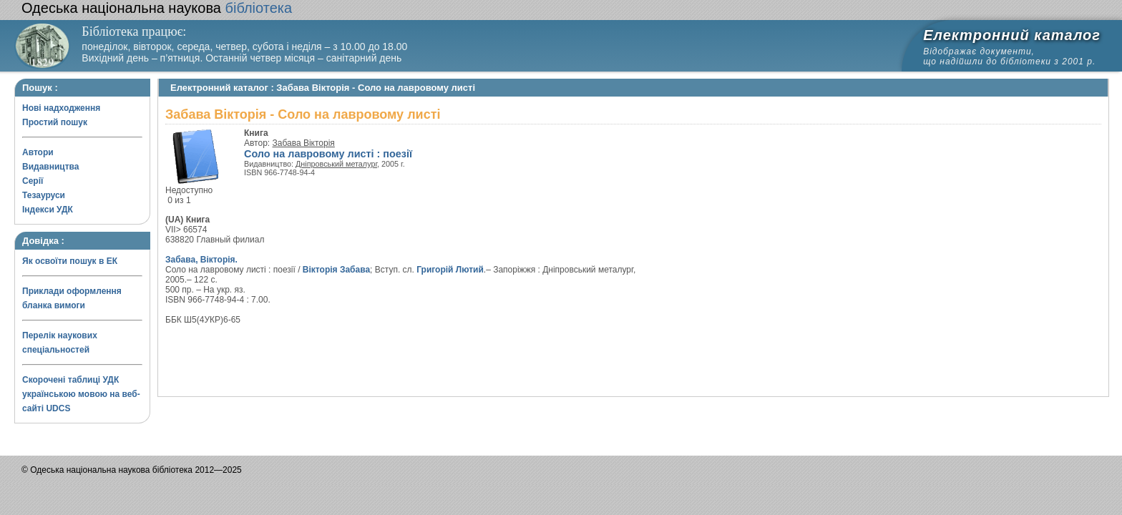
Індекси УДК (47, 210)
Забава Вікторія (304, 143)
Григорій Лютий (450, 270)
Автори (38, 152)
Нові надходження (61, 108)
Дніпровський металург (336, 164)
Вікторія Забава (336, 270)
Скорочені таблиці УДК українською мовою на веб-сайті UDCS (81, 394)
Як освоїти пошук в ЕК (69, 261)
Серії (32, 181)
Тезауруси (43, 195)
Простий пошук (54, 122)
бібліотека (156, 8)
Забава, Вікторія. (201, 260)
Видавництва (50, 167)
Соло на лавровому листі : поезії (328, 154)
